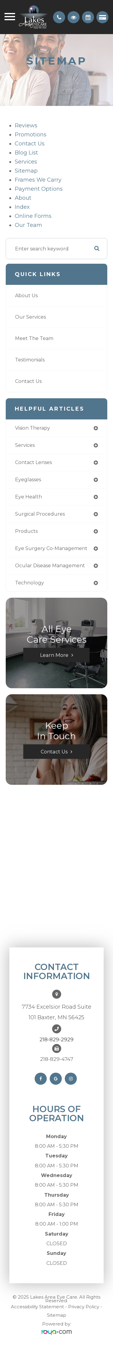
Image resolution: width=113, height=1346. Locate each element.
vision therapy (32, 428)
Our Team (28, 225)
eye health (28, 497)
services (25, 445)
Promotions (30, 134)
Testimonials (30, 360)
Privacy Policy (83, 1306)
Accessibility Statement (37, 1306)
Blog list (26, 152)
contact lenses (33, 462)
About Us (26, 295)
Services (26, 161)
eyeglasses (28, 479)
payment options (39, 189)
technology (29, 583)
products (26, 531)
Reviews (26, 125)
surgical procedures (40, 514)
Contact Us (30, 143)
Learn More (54, 655)
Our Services (30, 317)
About (23, 198)
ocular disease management (50, 565)
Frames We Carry (38, 180)
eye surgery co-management (51, 548)
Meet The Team (34, 338)
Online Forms (33, 216)
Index (22, 207)
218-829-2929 (56, 1039)
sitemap (26, 170)
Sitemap (56, 1315)
